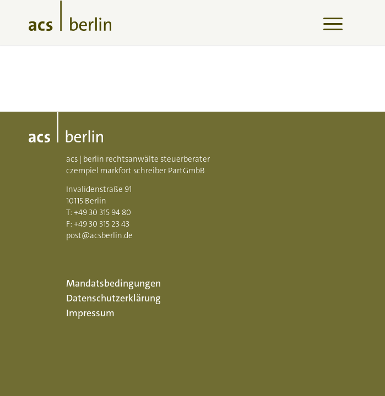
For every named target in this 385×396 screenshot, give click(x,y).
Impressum (90, 313)
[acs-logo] (159, 23)
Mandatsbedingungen (113, 283)
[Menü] (327, 23)
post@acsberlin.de (99, 235)
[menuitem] (327, 23)
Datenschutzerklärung (113, 298)
